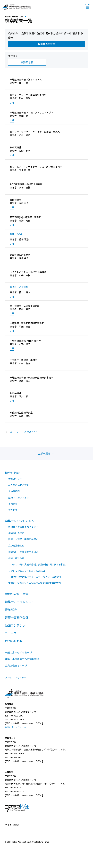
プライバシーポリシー (15, 677)
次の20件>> (30, 431)
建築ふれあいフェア (18, 497)
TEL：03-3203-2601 (14, 715)
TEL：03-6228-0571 (14, 787)
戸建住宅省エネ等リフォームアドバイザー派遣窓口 (34, 577)
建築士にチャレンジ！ (19, 602)
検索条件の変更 (46, 44)
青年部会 (11, 609)
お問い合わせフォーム (15, 727)
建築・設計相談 (16, 558)
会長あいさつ (15, 478)
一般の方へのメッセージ (18, 652)
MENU (87, 5)
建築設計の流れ (16, 533)
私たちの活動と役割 (18, 485)
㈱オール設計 (17, 233)
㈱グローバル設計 (19, 287)
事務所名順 (27, 62)
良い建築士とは (16, 545)
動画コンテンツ (15, 625)
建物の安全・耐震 (16, 594)
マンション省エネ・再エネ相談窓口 (26, 570)
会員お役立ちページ (16, 665)
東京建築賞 (14, 491)
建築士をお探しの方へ (19, 521)
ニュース (11, 633)
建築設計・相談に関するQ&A (23, 551)
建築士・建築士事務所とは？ (23, 526)
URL (12, 102)
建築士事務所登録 (16, 617)
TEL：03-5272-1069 (14, 753)
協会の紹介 (12, 473)
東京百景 (12, 503)
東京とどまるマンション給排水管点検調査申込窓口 (34, 583)
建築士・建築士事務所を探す (23, 539)
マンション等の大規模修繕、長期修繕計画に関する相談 (37, 564)
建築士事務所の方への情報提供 (22, 659)
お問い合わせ (14, 641)
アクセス (12, 510)
